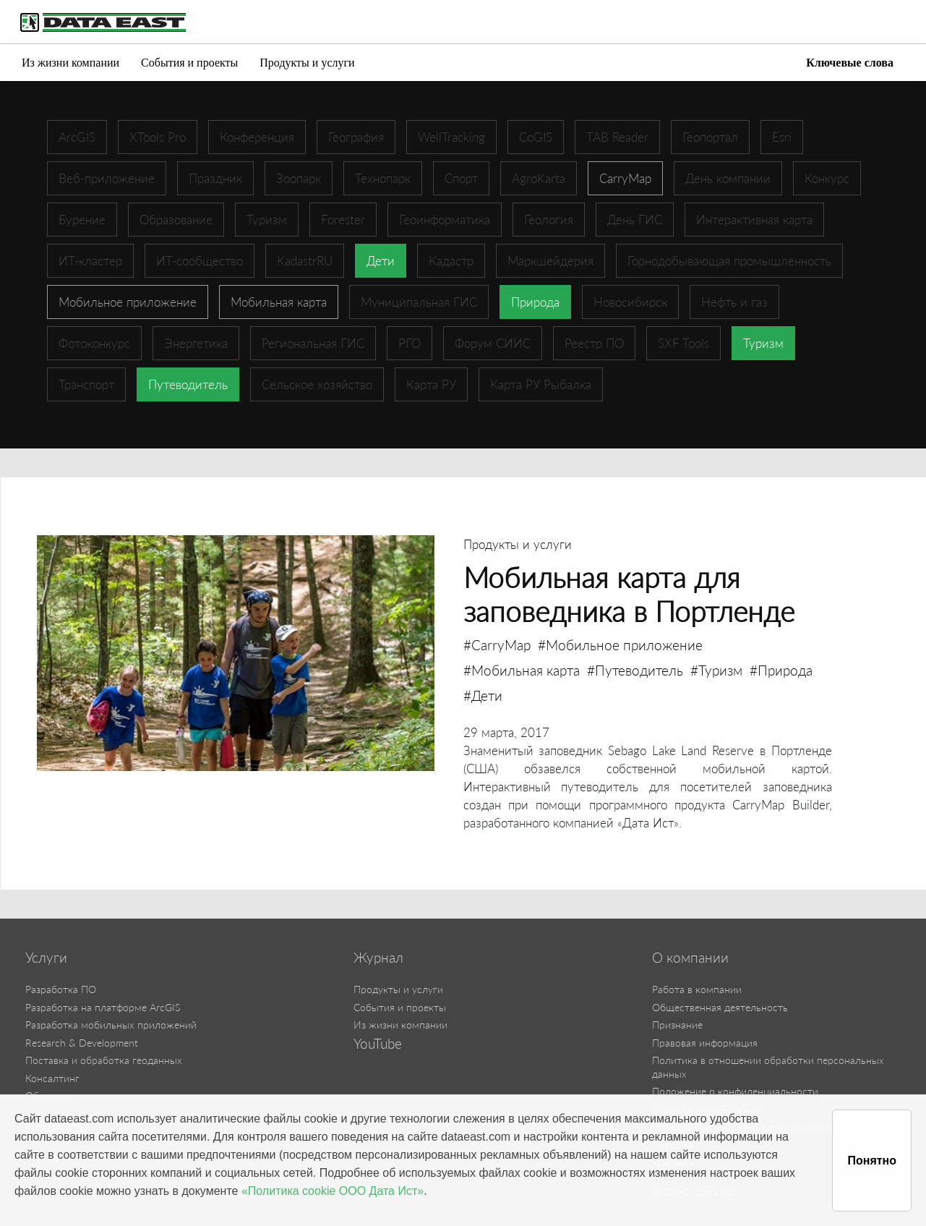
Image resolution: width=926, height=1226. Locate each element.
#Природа (781, 670)
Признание (677, 1024)
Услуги (46, 958)
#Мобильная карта (521, 670)
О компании (690, 958)
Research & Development (81, 1042)
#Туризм (716, 670)
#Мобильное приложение (620, 645)
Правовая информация (705, 1042)
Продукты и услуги (307, 62)
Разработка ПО (60, 989)
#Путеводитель (635, 670)
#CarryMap (497, 645)
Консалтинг (52, 1078)
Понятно (871, 1160)
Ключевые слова (849, 62)
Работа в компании (697, 989)
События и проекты (189, 62)
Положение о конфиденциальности (735, 1091)
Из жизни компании (70, 62)
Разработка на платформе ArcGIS (102, 1007)
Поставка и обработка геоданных (103, 1060)
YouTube (377, 1044)
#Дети (482, 695)
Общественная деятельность (720, 1007)
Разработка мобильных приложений (111, 1024)
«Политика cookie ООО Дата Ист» (332, 1191)
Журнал (378, 958)
